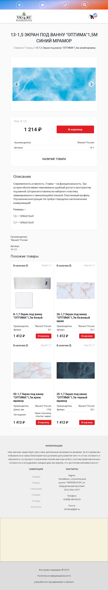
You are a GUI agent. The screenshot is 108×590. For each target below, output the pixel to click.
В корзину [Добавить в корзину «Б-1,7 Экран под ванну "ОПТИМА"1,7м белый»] (43, 336)
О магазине (36, 489)
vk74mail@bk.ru (72, 509)
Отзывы (36, 501)
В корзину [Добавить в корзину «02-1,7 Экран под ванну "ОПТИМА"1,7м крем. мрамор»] (43, 422)
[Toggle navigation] (89, 16)
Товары (36, 482)
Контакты (36, 507)
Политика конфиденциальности (54, 576)
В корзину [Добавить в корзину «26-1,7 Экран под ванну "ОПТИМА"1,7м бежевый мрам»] (86, 336)
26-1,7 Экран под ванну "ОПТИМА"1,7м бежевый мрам (73, 318)
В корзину (75, 129)
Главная (36, 476)
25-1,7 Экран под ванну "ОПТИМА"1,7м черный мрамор (72, 397)
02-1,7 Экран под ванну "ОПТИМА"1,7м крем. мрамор (28, 397)
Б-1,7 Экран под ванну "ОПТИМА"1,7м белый (27, 316)
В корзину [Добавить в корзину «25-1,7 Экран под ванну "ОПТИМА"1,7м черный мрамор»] (86, 422)
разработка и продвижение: (54, 582)
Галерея (36, 495)
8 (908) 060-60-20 (72, 499)
